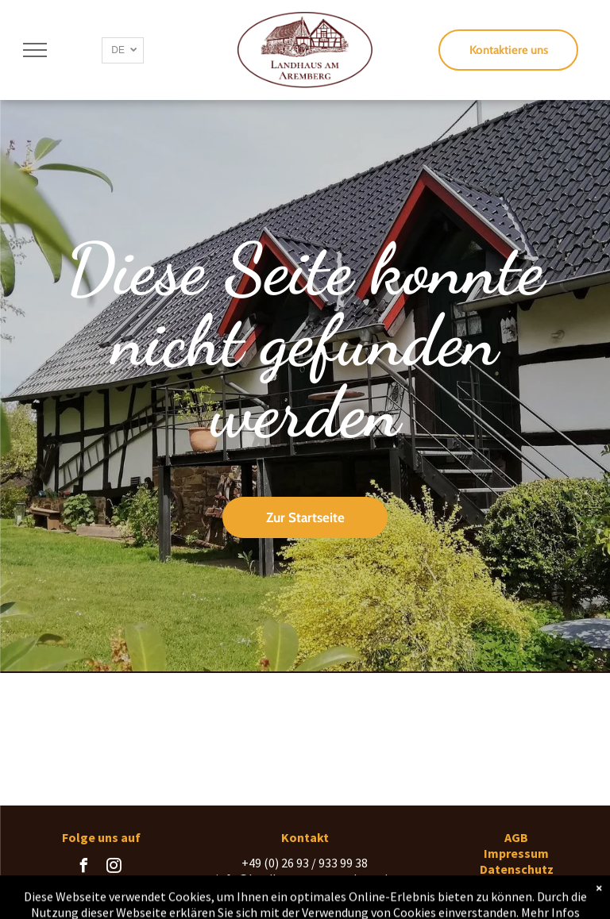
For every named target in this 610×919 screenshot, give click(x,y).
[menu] (35, 50)
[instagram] (113, 868)
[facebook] (83, 868)
